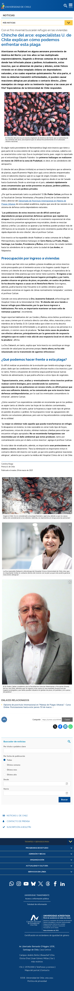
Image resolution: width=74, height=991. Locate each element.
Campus (23, 955)
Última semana (12, 765)
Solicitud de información (37, 904)
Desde (6, 779)
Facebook (60, 726)
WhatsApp (70, 726)
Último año (10, 774)
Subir (4, 719)
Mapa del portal (32, 970)
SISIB (22, 977)
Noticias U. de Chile (17, 815)
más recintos (37, 961)
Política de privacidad (37, 981)
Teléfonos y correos (45, 967)
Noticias (9, 15)
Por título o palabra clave (15, 746)
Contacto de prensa (18, 821)
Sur (52, 958)
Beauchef (45, 955)
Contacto (45, 970)
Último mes (10, 770)
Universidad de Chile (35, 977)
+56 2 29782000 (27, 967)
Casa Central (45, 949)
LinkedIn (65, 726)
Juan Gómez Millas (40, 958)
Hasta (6, 789)
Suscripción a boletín (19, 827)
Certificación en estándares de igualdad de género (47, 935)
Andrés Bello (33, 955)
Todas (8, 760)
